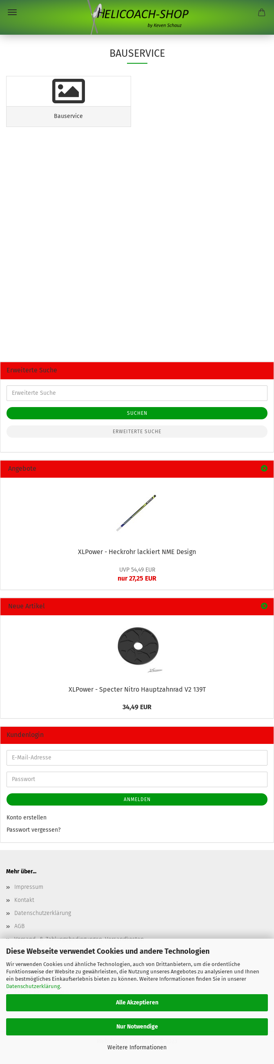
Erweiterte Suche (137, 431)
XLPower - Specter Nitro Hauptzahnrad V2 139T (137, 689)
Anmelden (137, 799)
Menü (12, 12)
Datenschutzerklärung (33, 986)
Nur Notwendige (137, 1026)
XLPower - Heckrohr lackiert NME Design (137, 552)
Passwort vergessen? (33, 829)
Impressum (28, 887)
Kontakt (24, 900)
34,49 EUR (137, 707)
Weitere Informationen (137, 1047)
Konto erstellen (27, 817)
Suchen (137, 413)
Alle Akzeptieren (137, 1002)
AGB (19, 926)
